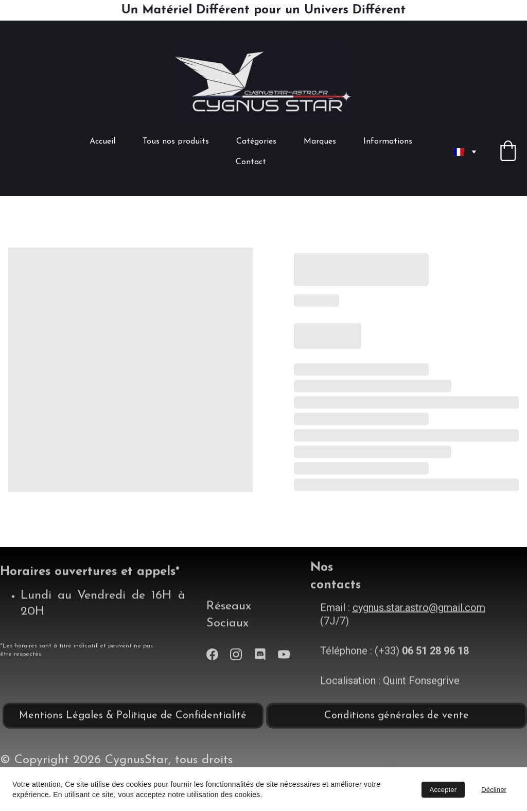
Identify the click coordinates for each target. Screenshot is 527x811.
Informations (387, 141)
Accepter (443, 790)
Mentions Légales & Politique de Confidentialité (133, 718)
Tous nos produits (176, 141)
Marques (320, 141)
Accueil (102, 141)
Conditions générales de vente (396, 718)
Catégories (256, 141)
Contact (251, 162)
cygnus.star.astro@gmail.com (419, 617)
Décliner (493, 790)
